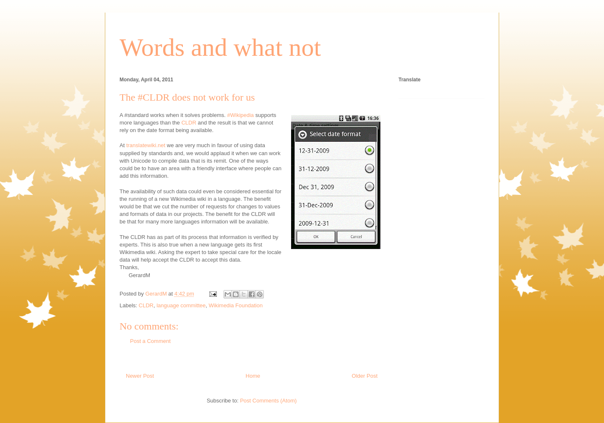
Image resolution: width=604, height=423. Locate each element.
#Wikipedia (240, 115)
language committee (181, 305)
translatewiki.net (145, 145)
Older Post (365, 376)
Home (253, 376)
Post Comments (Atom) (268, 400)
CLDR (188, 122)
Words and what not (220, 47)
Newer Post (140, 376)
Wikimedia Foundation (236, 305)
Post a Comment (150, 341)
